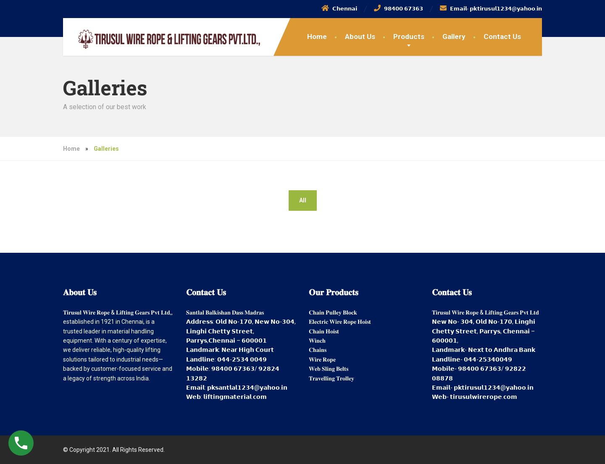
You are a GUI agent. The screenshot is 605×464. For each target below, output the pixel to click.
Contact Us (502, 36)
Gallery (454, 36)
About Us (360, 36)
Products (408, 36)
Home (317, 36)
